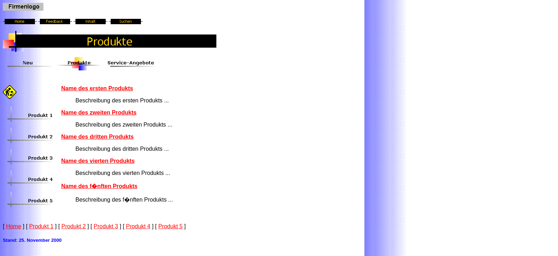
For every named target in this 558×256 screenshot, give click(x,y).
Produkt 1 (41, 226)
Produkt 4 (138, 226)
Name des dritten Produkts (97, 137)
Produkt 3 (106, 226)
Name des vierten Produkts (98, 161)
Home (13, 226)
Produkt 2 (74, 226)
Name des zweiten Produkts (99, 113)
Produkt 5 (170, 226)
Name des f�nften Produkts (99, 186)
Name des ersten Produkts (97, 88)
